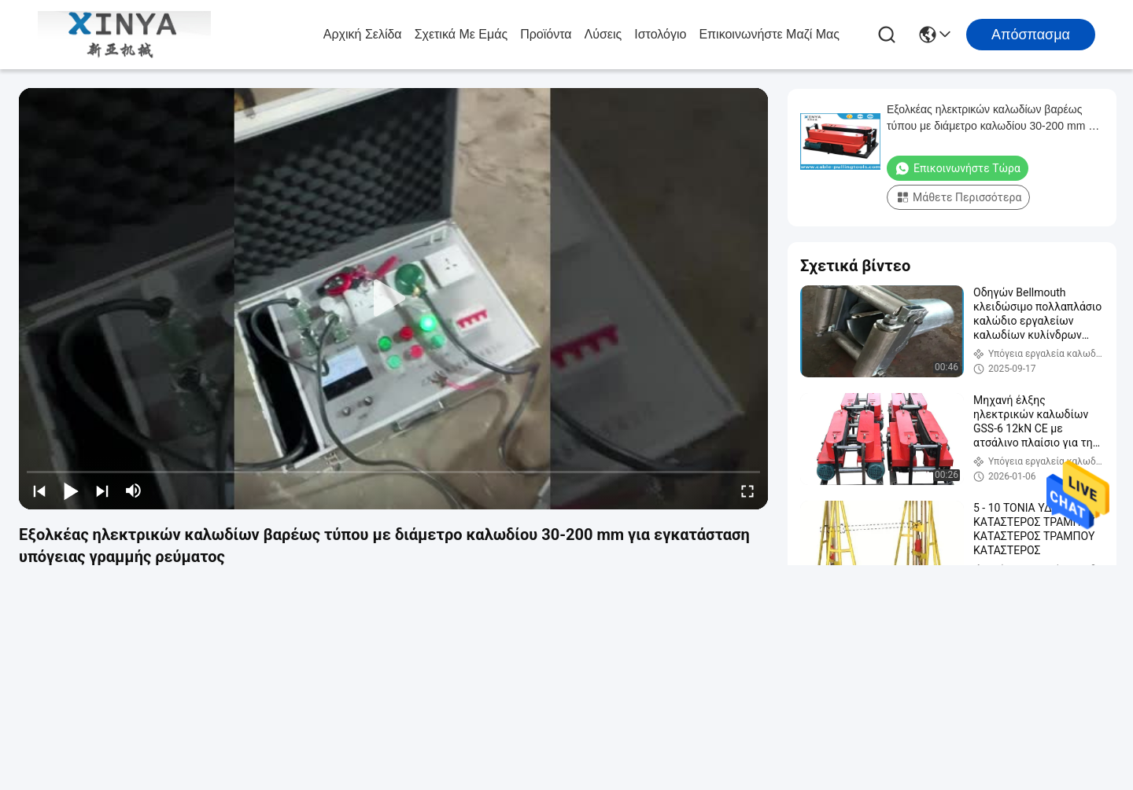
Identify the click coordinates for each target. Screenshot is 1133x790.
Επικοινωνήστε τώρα (957, 168)
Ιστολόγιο (660, 34)
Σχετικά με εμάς (461, 34)
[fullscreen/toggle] (747, 490)
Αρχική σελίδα (362, 34)
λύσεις (603, 34)
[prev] (39, 490)
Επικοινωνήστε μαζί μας (769, 34)
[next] (102, 490)
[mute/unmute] (133, 490)
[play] (393, 298)
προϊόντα (545, 34)
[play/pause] (71, 490)
